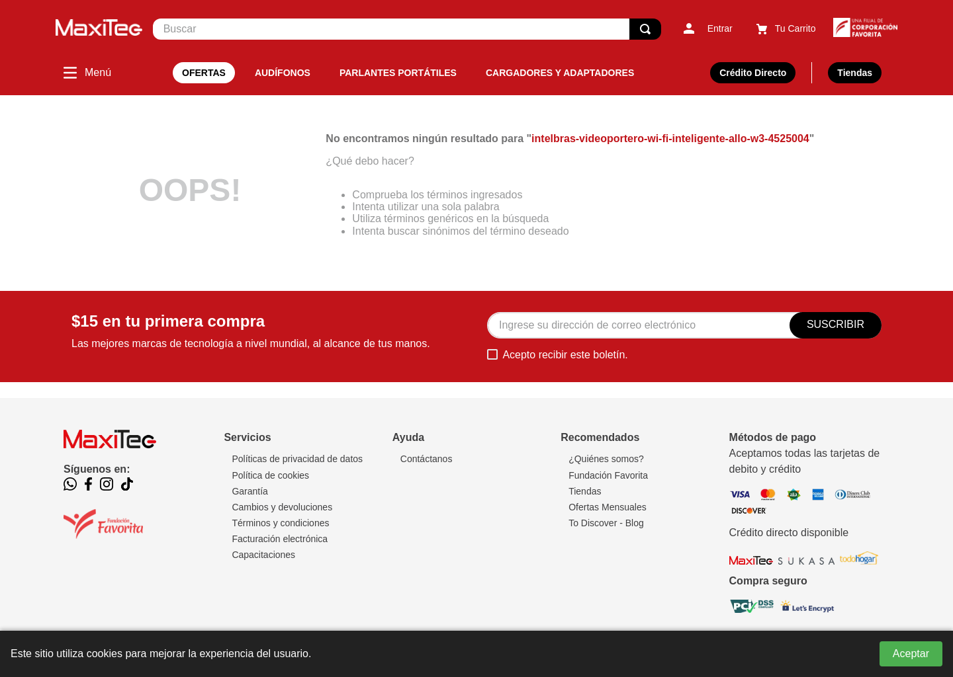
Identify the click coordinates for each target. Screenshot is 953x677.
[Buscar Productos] (645, 29)
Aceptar (911, 653)
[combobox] (407, 29)
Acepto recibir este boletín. (564, 354)
